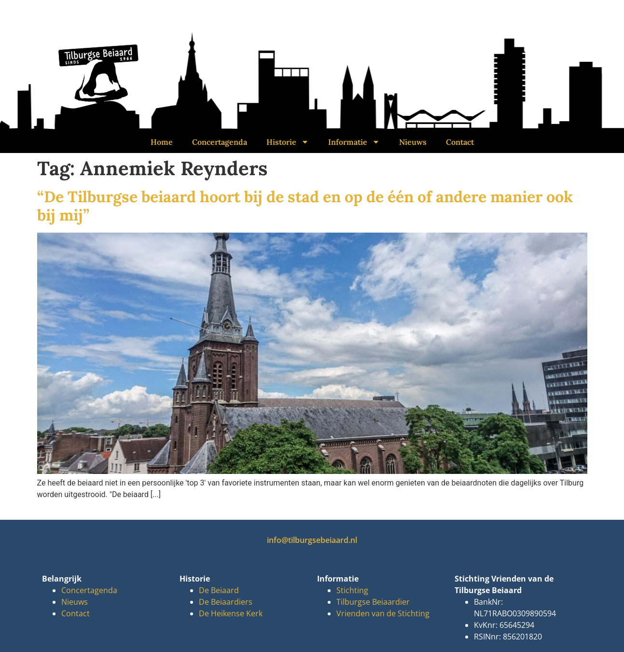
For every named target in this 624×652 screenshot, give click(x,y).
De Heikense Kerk (231, 613)
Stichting (352, 590)
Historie (287, 142)
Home (162, 142)
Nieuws (413, 142)
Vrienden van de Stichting (383, 613)
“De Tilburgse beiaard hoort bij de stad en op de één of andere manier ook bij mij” (305, 206)
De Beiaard (219, 590)
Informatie (354, 142)
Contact (460, 142)
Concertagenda (219, 142)
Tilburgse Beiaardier (373, 602)
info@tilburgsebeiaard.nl (312, 540)
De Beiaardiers (225, 602)
